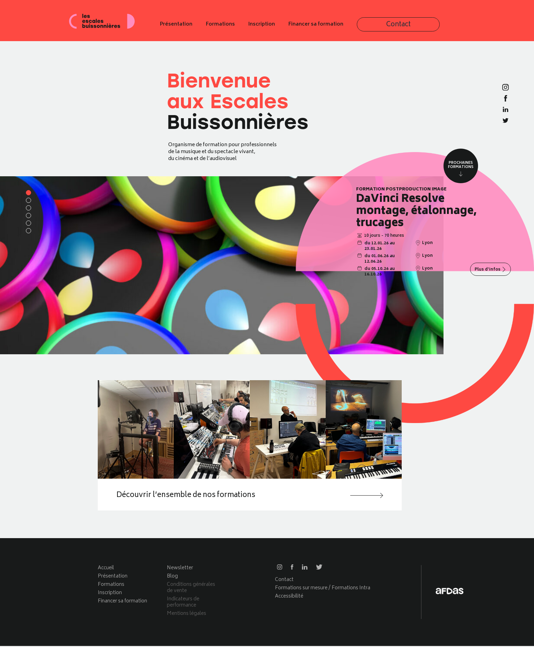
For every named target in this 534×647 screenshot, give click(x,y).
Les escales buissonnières (110, 26)
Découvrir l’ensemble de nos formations (197, 496)
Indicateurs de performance (183, 603)
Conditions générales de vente (191, 588)
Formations (283, 27)
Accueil (106, 569)
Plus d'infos (488, 269)
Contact (435, 27)
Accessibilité (289, 597)
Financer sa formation (378, 27)
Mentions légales (186, 614)
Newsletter (180, 569)
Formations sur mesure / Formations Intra (322, 589)
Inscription (324, 27)
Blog (172, 577)
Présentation (239, 27)
